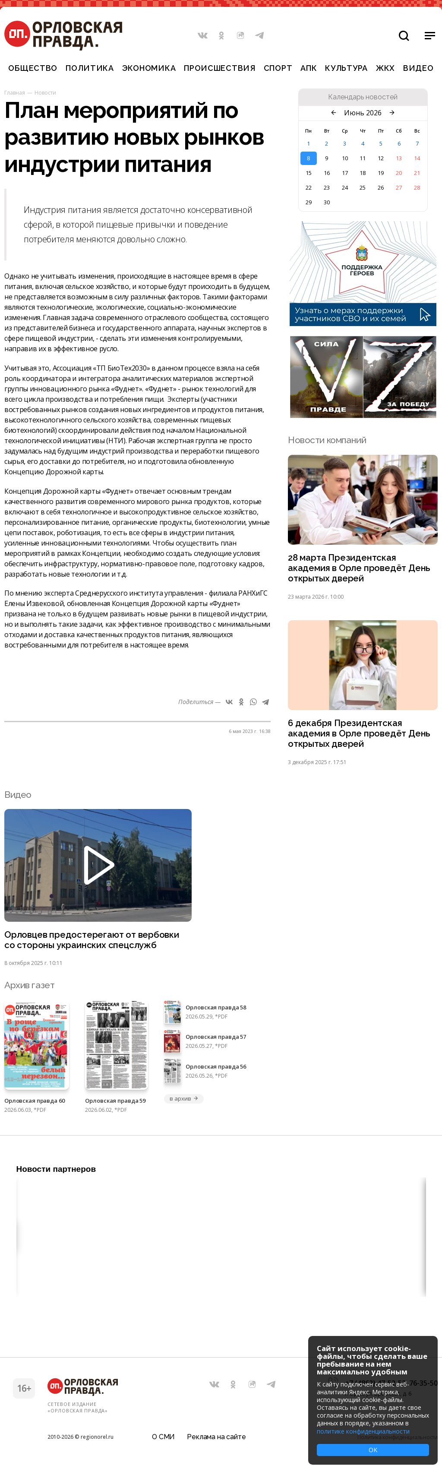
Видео (418, 68)
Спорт (278, 68)
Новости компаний (327, 440)
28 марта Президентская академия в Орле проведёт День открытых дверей (360, 568)
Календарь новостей (363, 97)
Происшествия (220, 68)
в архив (184, 1102)
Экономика (149, 68)
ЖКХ (385, 68)
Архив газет (29, 988)
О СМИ (163, 1436)
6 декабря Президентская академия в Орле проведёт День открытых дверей (360, 735)
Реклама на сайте (216, 1436)
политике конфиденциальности (363, 1431)
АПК (308, 68)
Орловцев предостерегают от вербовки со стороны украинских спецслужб (92, 942)
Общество (32, 68)
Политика (90, 68)
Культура (346, 68)
